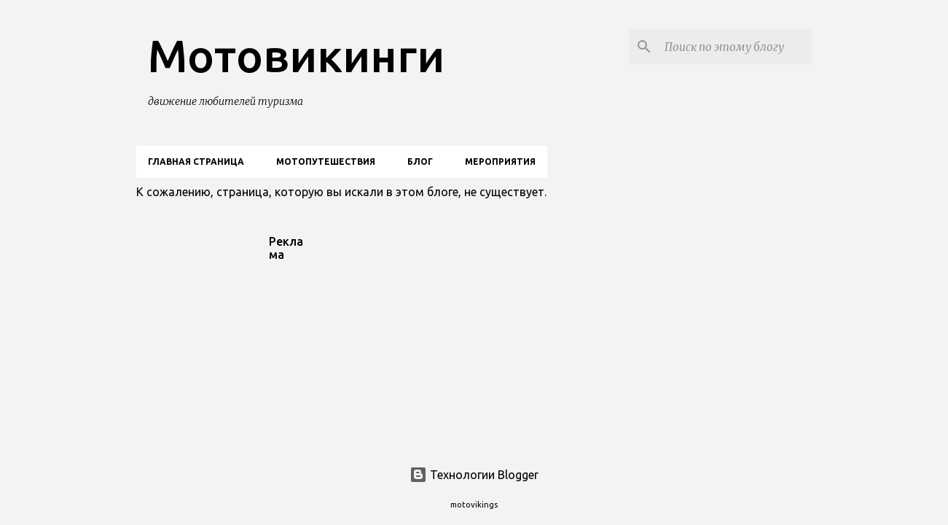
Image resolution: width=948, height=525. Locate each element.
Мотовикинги (296, 55)
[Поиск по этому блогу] (735, 46)
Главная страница (196, 161)
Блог (420, 161)
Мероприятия (500, 161)
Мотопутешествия (325, 161)
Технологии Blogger (474, 474)
